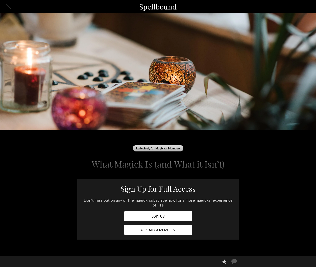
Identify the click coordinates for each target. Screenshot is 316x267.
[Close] (8, 6)
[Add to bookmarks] (224, 261)
